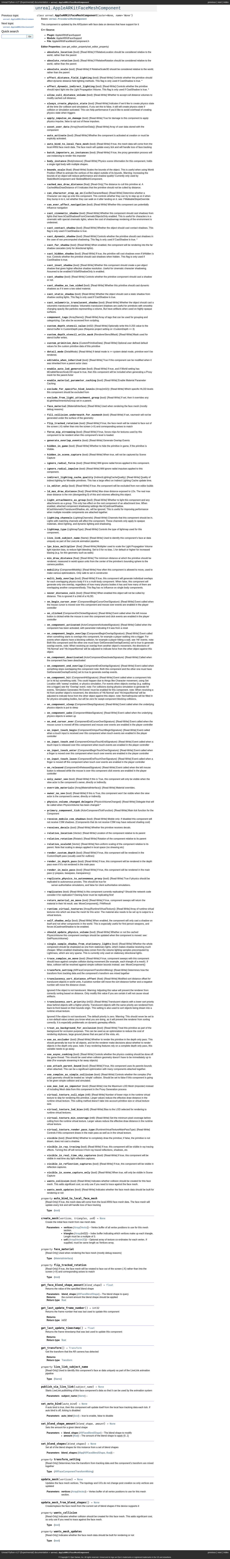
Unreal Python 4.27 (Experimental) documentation (24, 2)
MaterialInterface (63, 1258)
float (64, 1300)
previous (212, 2)
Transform (67, 1360)
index (226, 2)
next (220, 2)
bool (57, 1210)
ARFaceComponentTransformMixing (74, 1471)
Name (58, 1378)
